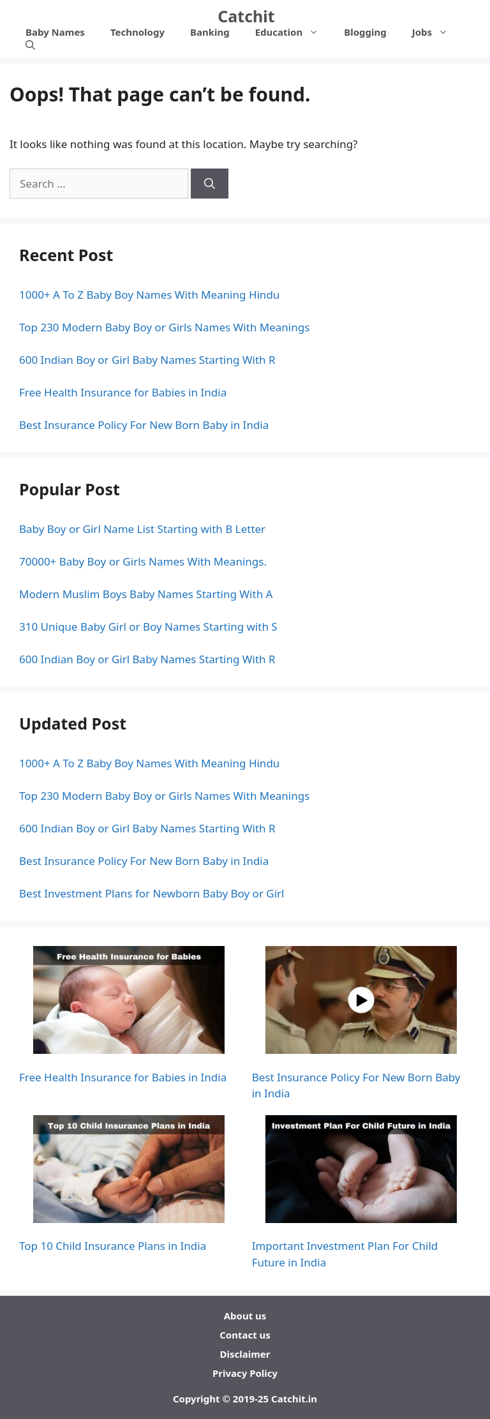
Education (293, 32)
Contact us (245, 1334)
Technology (137, 32)
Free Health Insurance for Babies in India (122, 1077)
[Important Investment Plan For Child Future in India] (361, 1171)
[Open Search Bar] (30, 44)
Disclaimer (245, 1354)
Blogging (365, 32)
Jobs (436, 32)
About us (245, 1315)
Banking (210, 32)
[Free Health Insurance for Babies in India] (129, 1002)
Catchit (246, 16)
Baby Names (55, 32)
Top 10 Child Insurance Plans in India (112, 1245)
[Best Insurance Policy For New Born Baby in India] (361, 1002)
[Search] (209, 184)
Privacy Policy (245, 1373)
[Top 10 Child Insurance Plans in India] (129, 1171)
